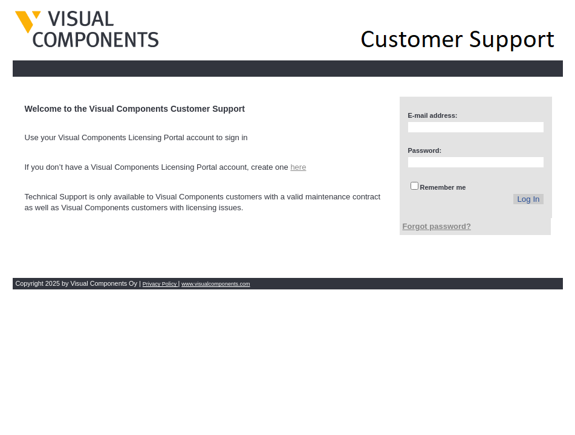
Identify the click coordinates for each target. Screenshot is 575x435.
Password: (425, 150)
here (298, 167)
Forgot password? (437, 226)
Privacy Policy (160, 284)
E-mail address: (433, 115)
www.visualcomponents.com (215, 284)
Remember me (443, 187)
